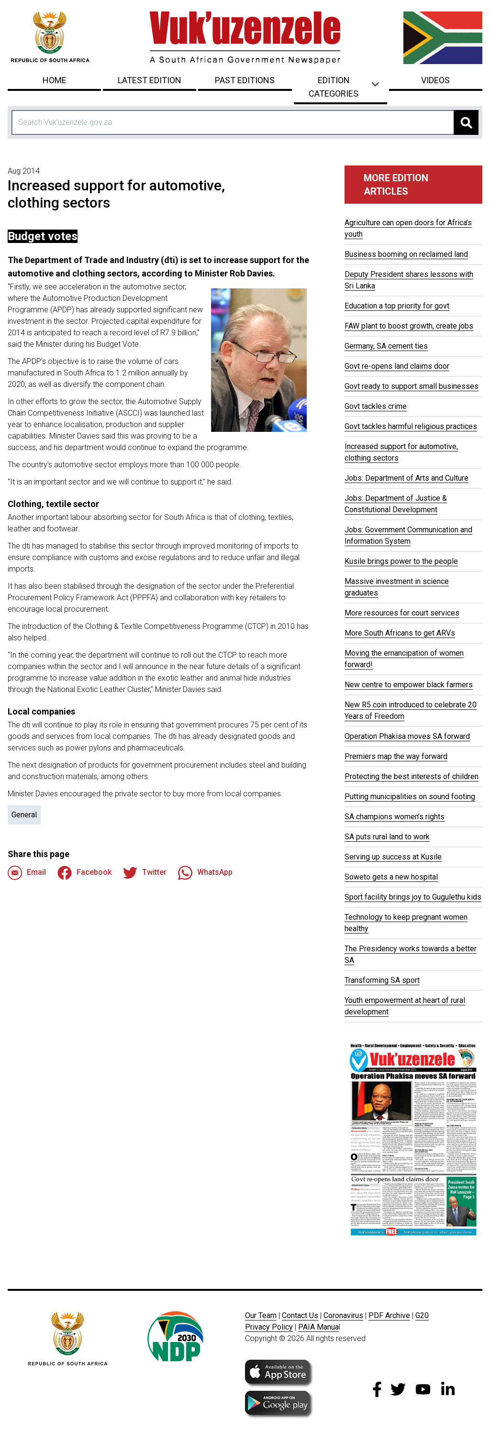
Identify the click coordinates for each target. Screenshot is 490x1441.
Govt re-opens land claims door (397, 366)
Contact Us (300, 1315)
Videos (435, 80)
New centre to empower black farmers (409, 684)
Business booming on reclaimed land (406, 254)
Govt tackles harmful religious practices (411, 426)
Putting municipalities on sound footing (410, 796)
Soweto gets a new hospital (391, 876)
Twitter (145, 873)
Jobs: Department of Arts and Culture (406, 478)
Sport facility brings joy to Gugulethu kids (413, 897)
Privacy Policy (269, 1326)
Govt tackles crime (376, 406)
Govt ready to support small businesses (412, 386)
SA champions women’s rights (395, 816)
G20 (422, 1315)
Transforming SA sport (382, 980)
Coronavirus (343, 1315)
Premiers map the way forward (396, 756)
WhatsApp (205, 873)
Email (27, 873)
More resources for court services (402, 612)
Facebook (84, 873)
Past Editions (245, 80)
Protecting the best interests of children (412, 776)
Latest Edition (149, 80)
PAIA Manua (318, 1326)
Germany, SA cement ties (386, 346)
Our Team (261, 1315)
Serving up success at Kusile (393, 856)
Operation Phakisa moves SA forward (407, 736)
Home (55, 80)
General (24, 814)
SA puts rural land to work (387, 836)
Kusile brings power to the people (401, 561)
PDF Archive (389, 1315)
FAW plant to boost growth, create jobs (409, 325)
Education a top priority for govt (397, 305)
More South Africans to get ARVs (400, 633)
